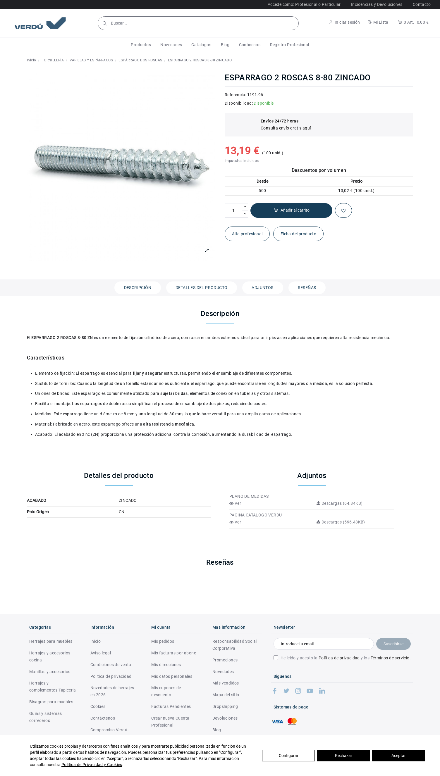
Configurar (288, 755)
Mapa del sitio (225, 694)
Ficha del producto (298, 233)
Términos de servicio (390, 658)
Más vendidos (225, 683)
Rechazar (343, 755)
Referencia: (235, 94)
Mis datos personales (171, 676)
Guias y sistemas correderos (45, 717)
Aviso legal (100, 653)
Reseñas (307, 287)
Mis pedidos (162, 641)
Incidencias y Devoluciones (376, 4)
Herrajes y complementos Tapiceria (52, 686)
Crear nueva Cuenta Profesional (170, 721)
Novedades (223, 671)
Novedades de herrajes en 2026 (112, 691)
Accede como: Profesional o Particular (304, 4)
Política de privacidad (339, 658)
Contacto (422, 4)
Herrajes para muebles (50, 641)
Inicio (95, 641)
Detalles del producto (201, 287)
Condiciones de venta (110, 664)
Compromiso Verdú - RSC (110, 733)
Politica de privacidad (111, 676)
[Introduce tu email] (324, 644)
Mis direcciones (166, 664)
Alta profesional (247, 233)
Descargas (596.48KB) (341, 522)
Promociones (225, 660)
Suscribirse (393, 644)
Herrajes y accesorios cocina (49, 656)
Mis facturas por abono (173, 653)
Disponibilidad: (239, 103)
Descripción (137, 287)
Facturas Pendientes (171, 706)
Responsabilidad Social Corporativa (234, 645)
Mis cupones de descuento (166, 691)
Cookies (98, 706)
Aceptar (398, 755)
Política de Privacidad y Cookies (91, 764)
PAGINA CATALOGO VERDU (255, 515)
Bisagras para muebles (51, 701)
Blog (216, 729)
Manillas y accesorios (49, 671)
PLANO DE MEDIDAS (249, 496)
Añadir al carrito (292, 210)
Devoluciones (225, 718)
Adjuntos (262, 287)
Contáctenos (102, 718)
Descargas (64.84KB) (339, 503)
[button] (141, 44)
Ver (235, 503)
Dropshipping (225, 706)
